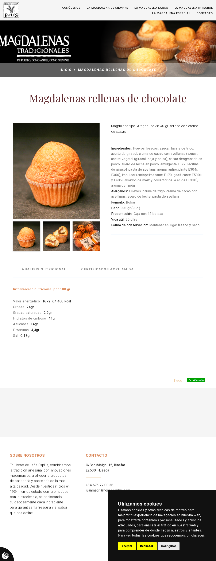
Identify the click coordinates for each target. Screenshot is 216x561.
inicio (66, 70)
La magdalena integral (193, 7)
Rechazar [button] (146, 546)
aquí (201, 535)
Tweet (178, 381)
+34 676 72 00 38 (99, 490)
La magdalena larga (151, 7)
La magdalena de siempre (107, 7)
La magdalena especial (171, 13)
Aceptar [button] (127, 546)
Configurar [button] (168, 546)
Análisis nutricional (44, 269)
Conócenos (71, 7)
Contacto (205, 13)
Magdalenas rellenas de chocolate (117, 70)
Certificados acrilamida (107, 269)
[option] (56, 171)
